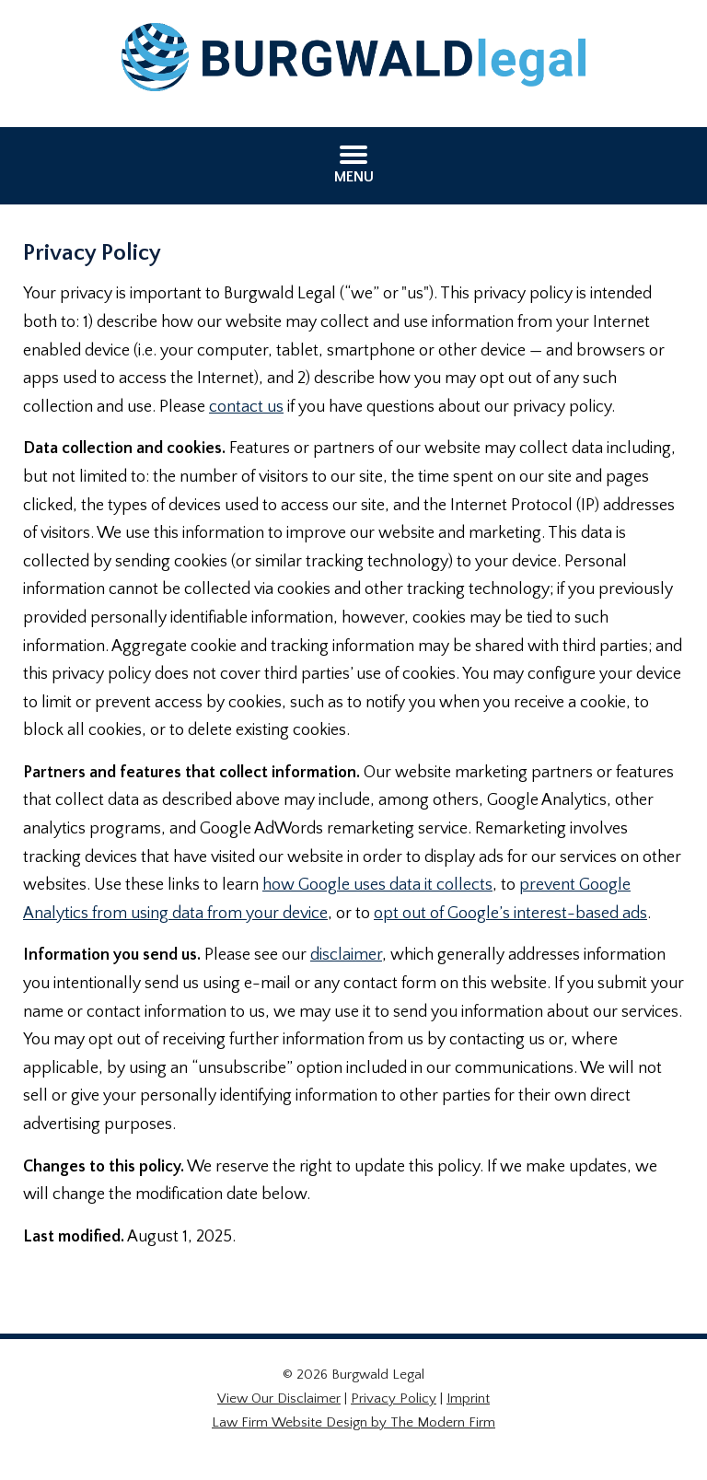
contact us (246, 407)
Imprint (468, 1398)
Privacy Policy (393, 1398)
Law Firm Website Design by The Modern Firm (353, 1422)
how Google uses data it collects (377, 885)
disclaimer (346, 955)
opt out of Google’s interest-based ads (510, 913)
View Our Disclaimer (279, 1398)
